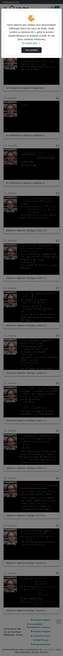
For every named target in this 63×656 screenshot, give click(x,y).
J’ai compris (31, 50)
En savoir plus (31, 43)
